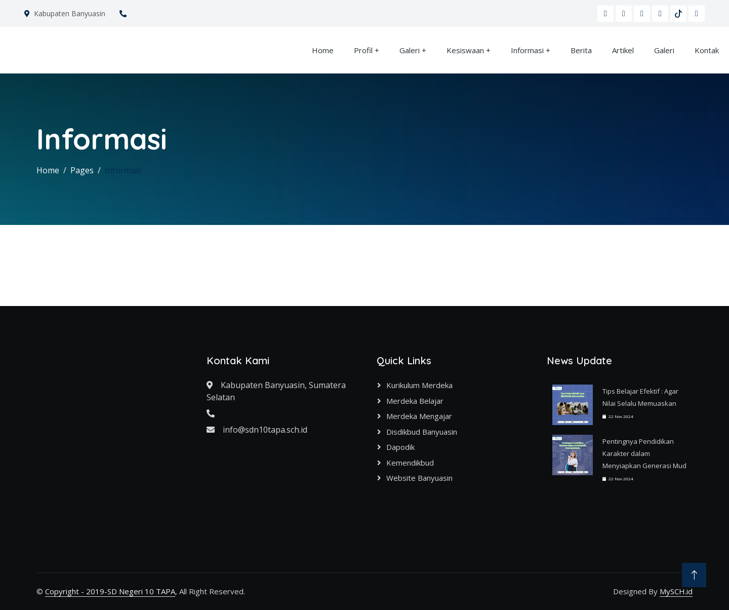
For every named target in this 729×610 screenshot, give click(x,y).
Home (323, 50)
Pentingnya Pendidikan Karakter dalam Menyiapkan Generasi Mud (644, 453)
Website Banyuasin (419, 478)
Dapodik (400, 447)
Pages (82, 170)
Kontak (707, 50)
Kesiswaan (465, 50)
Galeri (409, 50)
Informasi (527, 50)
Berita (581, 50)
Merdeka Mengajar (419, 416)
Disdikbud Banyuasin (421, 432)
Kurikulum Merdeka (419, 385)
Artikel (623, 50)
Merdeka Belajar (414, 401)
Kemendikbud (410, 463)
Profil (363, 50)
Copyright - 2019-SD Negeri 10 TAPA (110, 591)
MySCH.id (676, 591)
